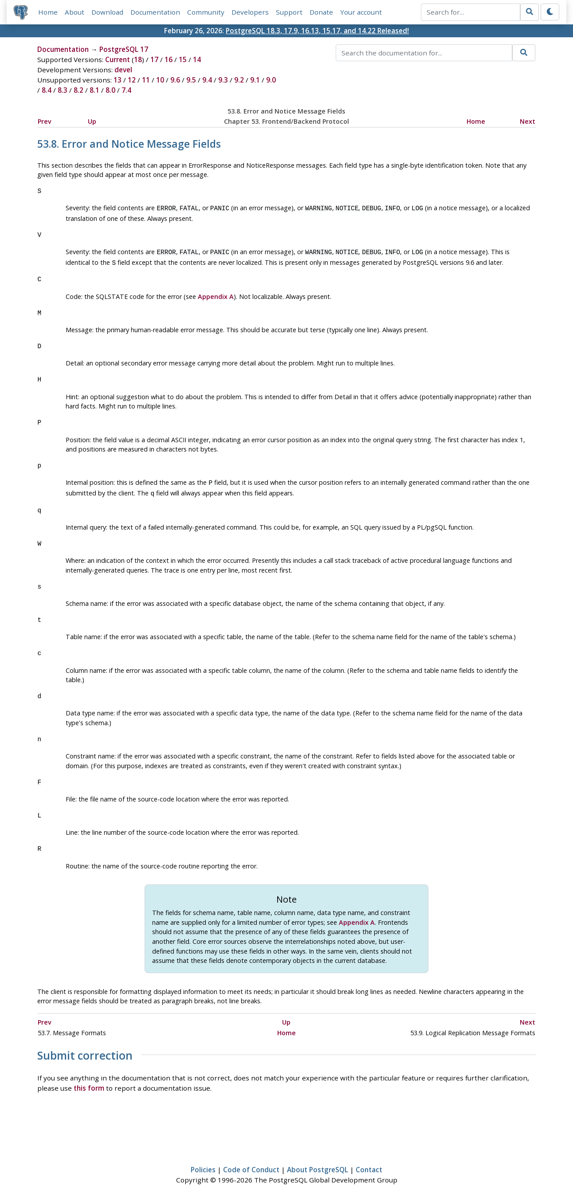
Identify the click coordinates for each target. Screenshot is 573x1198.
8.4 (46, 90)
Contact (369, 1165)
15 (183, 59)
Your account (361, 12)
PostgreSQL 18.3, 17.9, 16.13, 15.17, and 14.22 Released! (317, 30)
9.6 (175, 79)
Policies (203, 1165)
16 (169, 59)
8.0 (110, 90)
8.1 (94, 90)
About (74, 12)
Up (92, 121)
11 (146, 79)
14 (197, 59)
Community (205, 12)
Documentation (155, 12)
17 (154, 59)
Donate (321, 12)
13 (118, 79)
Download (107, 12)
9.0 (271, 79)
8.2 (78, 90)
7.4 (126, 90)
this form (89, 1083)
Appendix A (216, 294)
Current (117, 59)
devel (123, 69)
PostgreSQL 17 (123, 49)
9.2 (239, 79)
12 (132, 79)
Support (289, 12)
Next (527, 121)
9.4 (207, 79)
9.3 (223, 79)
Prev (44, 121)
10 (160, 79)
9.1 (255, 79)
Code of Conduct (251, 1165)
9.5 (191, 79)
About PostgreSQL (317, 1165)
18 (138, 59)
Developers (250, 12)
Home (48, 12)
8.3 (62, 90)
